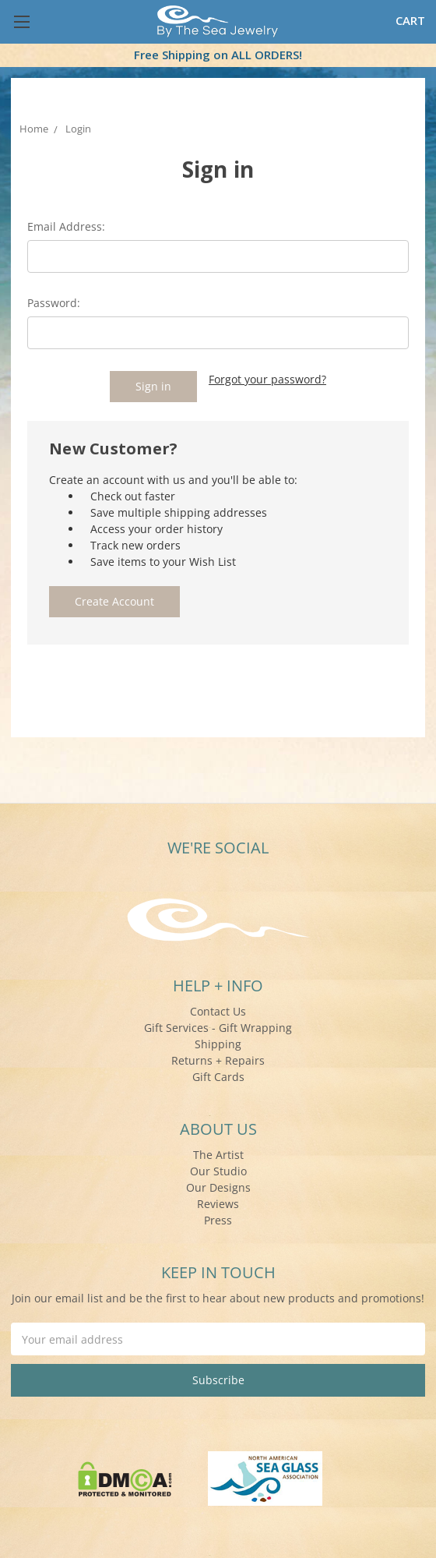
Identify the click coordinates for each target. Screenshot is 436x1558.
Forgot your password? (267, 379)
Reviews (218, 1201)
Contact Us (218, 1009)
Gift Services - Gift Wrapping (218, 1025)
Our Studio (218, 1168)
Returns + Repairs (218, 1058)
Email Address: (66, 226)
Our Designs (218, 1185)
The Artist (218, 1152)
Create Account (114, 599)
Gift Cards (218, 1074)
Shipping (218, 1041)
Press (218, 1217)
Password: (53, 302)
